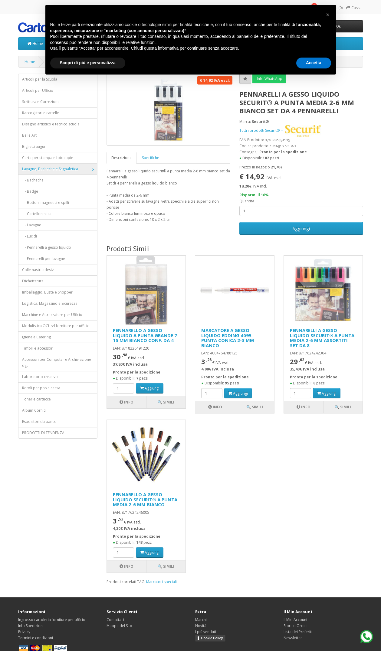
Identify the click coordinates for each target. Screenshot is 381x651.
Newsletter (293, 637)
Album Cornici (34, 410)
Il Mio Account (295, 619)
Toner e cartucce (36, 399)
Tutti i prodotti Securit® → (280, 130)
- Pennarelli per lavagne (43, 258)
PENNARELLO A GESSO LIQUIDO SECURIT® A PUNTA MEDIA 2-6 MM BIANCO (145, 499)
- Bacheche (33, 180)
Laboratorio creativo (40, 376)
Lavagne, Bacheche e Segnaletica (50, 168)
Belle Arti (30, 135)
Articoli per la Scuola (39, 79)
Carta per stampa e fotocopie (47, 157)
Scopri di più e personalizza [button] (88, 62)
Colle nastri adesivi (38, 269)
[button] (328, 14)
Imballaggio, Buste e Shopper (47, 292)
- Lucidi (29, 236)
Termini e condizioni (35, 637)
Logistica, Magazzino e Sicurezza (49, 303)
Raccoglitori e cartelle (40, 112)
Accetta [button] (313, 62)
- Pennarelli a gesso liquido (46, 247)
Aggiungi (301, 228)
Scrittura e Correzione (41, 101)
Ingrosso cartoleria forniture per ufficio (51, 619)
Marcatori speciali (161, 581)
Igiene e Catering (36, 337)
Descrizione (121, 157)
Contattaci (115, 619)
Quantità (246, 201)
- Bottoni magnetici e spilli (45, 202)
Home (35, 43)
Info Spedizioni (31, 625)
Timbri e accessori (38, 348)
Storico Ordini (295, 625)
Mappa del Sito (119, 625)
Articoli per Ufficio (37, 90)
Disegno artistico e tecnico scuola (51, 124)
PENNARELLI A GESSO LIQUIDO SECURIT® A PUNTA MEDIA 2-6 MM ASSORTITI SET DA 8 (322, 337)
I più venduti (205, 631)
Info (126, 402)
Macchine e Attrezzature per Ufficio (52, 314)
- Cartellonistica (36, 213)
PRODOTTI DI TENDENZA (43, 432)
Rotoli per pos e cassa (41, 387)
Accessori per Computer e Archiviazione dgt (56, 362)
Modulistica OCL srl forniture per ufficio (56, 325)
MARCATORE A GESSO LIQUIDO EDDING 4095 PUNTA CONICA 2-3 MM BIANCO (227, 337)
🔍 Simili (166, 402)
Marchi (201, 619)
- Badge (30, 191)
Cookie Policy (212, 638)
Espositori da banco (39, 421)
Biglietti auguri (34, 146)
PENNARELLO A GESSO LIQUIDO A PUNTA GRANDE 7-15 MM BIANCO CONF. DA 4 (146, 335)
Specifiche (150, 157)
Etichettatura (33, 281)
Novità (200, 625)
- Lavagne (31, 225)
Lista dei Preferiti (298, 631)
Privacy (24, 631)
